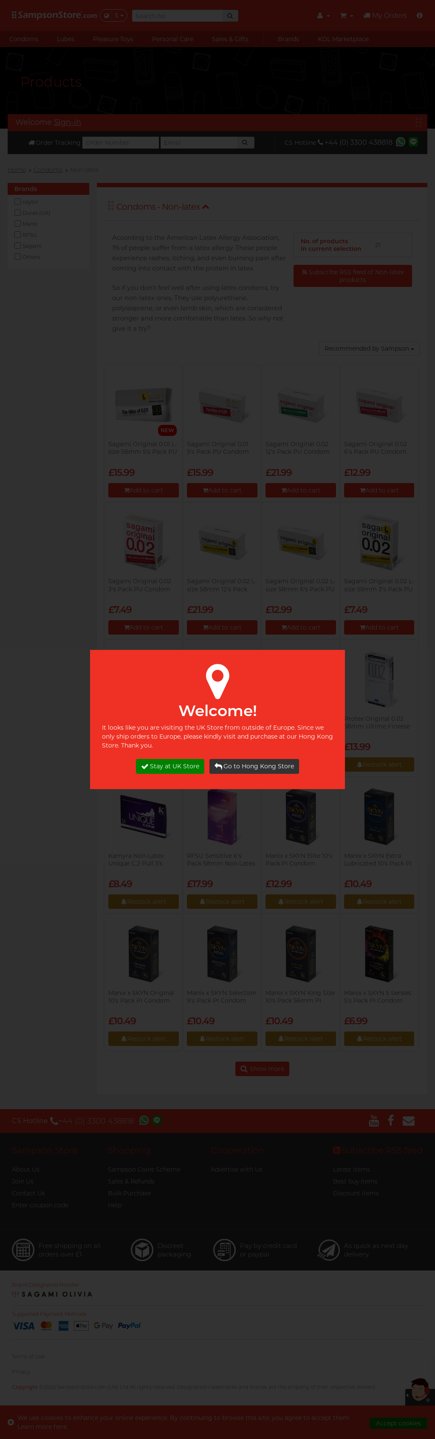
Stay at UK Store (170, 766)
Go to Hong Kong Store (254, 766)
